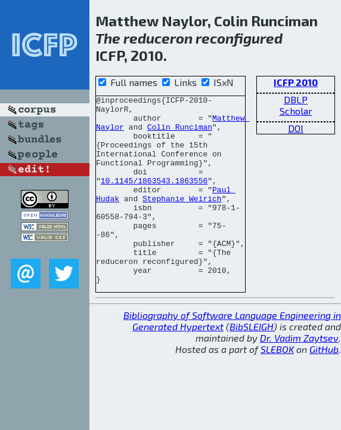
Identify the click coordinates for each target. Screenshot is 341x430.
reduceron (158, 38)
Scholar (296, 110)
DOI (295, 128)
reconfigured (239, 38)
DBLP (296, 99)
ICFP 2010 (296, 82)
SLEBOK (277, 386)
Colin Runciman (179, 133)
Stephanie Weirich (182, 219)
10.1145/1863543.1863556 (154, 198)
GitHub (324, 386)
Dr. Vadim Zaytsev (299, 375)
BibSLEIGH (252, 364)
